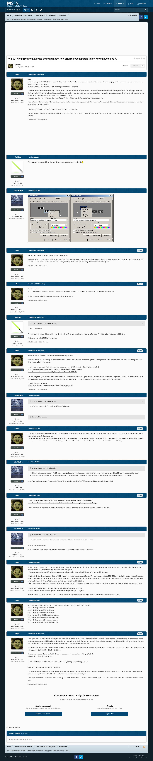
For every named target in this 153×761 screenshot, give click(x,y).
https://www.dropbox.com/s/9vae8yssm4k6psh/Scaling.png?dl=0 (50, 385)
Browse (120, 3)
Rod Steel (18, 157)
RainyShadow (18, 190)
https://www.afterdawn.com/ (95, 594)
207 (17, 181)
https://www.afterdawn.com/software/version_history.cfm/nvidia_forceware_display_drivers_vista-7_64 (62, 503)
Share (125, 66)
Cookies (25, 757)
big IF (139, 578)
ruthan (18, 65)
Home (98, 3)
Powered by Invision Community (138, 758)
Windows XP (29, 67)
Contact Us (18, 757)
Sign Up (26, 10)
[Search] (123, 10)
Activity (108, 3)
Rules (131, 3)
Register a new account (43, 714)
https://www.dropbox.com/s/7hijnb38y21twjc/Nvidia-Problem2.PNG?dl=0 (52, 372)
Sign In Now (109, 714)
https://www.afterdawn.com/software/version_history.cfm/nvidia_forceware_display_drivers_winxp (61, 549)
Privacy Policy (9, 757)
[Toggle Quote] (31, 323)
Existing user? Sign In (14, 10)
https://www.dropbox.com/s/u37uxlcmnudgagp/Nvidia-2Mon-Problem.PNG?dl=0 (55, 369)
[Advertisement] (76, 38)
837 (17, 98)
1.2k (17, 214)
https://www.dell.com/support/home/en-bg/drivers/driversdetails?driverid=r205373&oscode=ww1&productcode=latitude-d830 (70, 481)
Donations (142, 3)
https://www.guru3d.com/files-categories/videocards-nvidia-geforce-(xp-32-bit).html (56, 591)
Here (29, 654)
